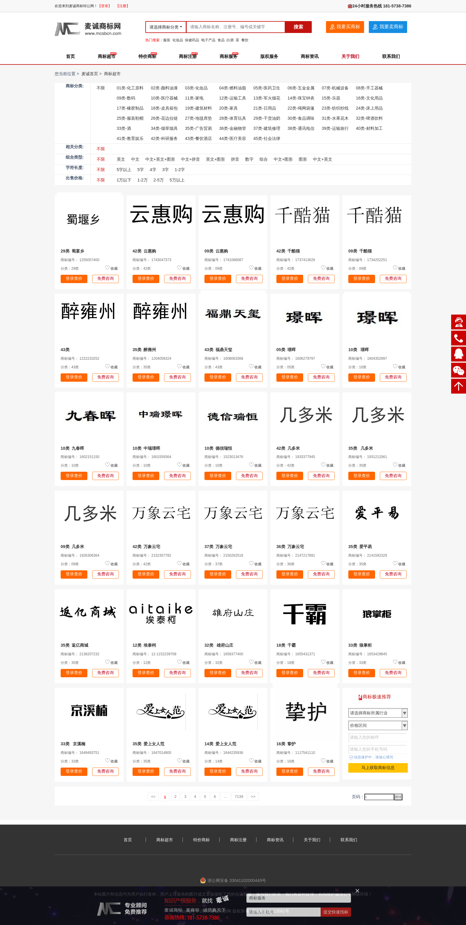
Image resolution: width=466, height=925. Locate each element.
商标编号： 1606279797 (295, 358)
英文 (121, 159)
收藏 (114, 268)
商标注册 (188, 56)
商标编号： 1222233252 (80, 358)
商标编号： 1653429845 (367, 654)
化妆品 (177, 40)
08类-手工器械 (369, 88)
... (225, 796)
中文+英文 (322, 159)
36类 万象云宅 (290, 546)
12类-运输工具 (232, 98)
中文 (135, 159)
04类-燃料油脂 (232, 88)
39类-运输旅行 (335, 128)
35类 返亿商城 (74, 645)
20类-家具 (228, 108)
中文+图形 (283, 159)
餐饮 (244, 40)
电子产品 (208, 40)
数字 (249, 159)
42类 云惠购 (144, 251)
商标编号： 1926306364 (80, 555)
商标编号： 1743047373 (152, 260)
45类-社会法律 (267, 138)
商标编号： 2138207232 (80, 654)
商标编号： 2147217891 (295, 555)
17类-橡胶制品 (130, 108)
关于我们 (350, 56)
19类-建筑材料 (198, 108)
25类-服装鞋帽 (130, 118)
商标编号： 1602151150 (80, 457)
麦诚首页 (89, 73)
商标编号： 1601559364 (152, 457)
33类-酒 (124, 128)
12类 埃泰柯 (144, 645)
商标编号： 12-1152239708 (154, 654)
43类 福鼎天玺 (218, 349)
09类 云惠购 (216, 251)
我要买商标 (345, 27)
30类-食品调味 (301, 118)
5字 (140, 169)
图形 (303, 159)
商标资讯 (310, 56)
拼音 (235, 159)
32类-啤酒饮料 (369, 118)
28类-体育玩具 (232, 118)
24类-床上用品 (369, 108)
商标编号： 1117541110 (295, 753)
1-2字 (180, 169)
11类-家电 (194, 98)
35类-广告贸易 (198, 128)
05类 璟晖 (286, 349)
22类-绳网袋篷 (301, 108)
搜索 (298, 26)
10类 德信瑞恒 (218, 448)
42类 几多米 (288, 448)
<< (153, 796)
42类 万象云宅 (146, 546)
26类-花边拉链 (164, 118)
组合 (263, 159)
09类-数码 (126, 98)
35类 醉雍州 (144, 349)
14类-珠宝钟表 (301, 98)
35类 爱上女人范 (148, 743)
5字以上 (124, 169)
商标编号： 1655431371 (295, 654)
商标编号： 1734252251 (367, 260)
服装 (166, 40)
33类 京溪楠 (73, 743)
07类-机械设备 (335, 88)
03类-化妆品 (196, 88)
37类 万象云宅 (218, 546)
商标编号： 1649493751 (80, 753)
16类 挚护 (286, 743)
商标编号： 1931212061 (367, 457)
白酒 (230, 40)
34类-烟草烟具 (164, 128)
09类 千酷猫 (360, 251)
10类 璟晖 (358, 349)
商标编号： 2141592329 (367, 555)
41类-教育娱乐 (130, 138)
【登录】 (104, 6)
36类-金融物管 (232, 128)
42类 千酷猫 (288, 251)
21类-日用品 (265, 108)
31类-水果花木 (335, 118)
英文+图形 (215, 159)
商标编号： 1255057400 (80, 260)
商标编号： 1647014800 (152, 753)
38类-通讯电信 (301, 128)
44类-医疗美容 (232, 138)
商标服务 (228, 56)
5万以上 (177, 180)
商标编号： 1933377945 (295, 457)
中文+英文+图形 (160, 159)
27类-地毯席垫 (198, 118)
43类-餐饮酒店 (198, 138)
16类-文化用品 (369, 98)
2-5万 (159, 180)
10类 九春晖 (72, 448)
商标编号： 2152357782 (152, 555)
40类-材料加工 (369, 128)
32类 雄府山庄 (218, 645)
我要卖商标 (388, 27)
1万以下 (124, 180)
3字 (165, 169)
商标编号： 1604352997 (367, 358)
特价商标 (147, 56)
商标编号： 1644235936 (223, 753)
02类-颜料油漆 (164, 88)
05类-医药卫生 (267, 88)
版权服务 (269, 56)
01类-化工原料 (130, 88)
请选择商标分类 (164, 27)
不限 (101, 88)
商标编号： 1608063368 (223, 358)
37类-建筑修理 (267, 128)
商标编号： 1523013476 (223, 457)
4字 (153, 169)
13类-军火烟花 (267, 98)
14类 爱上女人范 (220, 743)
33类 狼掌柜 (360, 645)
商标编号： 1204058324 (152, 358)
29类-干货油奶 (267, 118)
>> (253, 796)
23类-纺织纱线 (335, 108)
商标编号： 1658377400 (223, 654)
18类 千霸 (286, 645)
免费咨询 (105, 278)
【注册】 (123, 6)
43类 (66, 349)
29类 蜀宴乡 (72, 251)
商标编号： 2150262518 (223, 555)
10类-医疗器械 (164, 98)
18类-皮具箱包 (164, 108)
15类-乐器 (331, 98)
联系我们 (391, 56)
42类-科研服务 (164, 138)
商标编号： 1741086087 (223, 260)
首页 (70, 56)
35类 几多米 (360, 448)
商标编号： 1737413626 (295, 260)
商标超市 (107, 56)
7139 (239, 796)
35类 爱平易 (360, 546)
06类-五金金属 (301, 88)
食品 (221, 40)
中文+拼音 (190, 159)
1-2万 (142, 180)
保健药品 (192, 40)
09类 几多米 (72, 546)
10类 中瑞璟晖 (146, 448)
